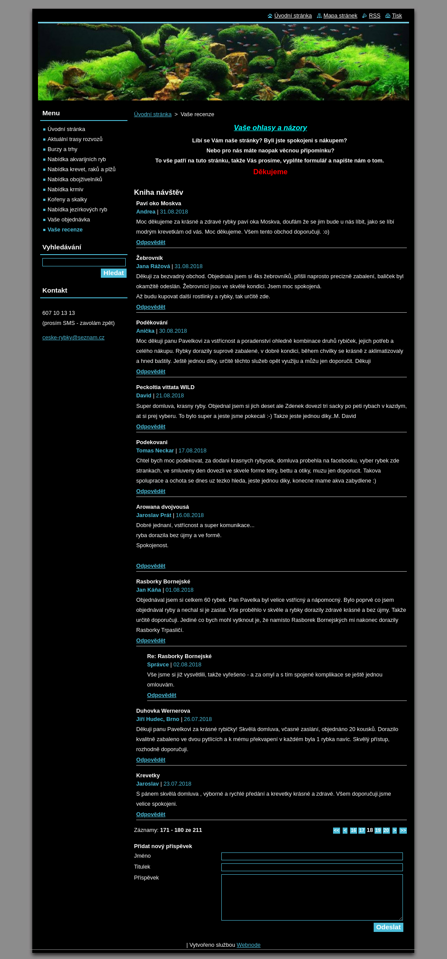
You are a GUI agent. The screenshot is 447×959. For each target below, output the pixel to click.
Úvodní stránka (153, 114)
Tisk (397, 15)
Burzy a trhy (62, 149)
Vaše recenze (65, 229)
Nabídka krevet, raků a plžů (82, 169)
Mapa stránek (340, 15)
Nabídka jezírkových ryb (77, 209)
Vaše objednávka (69, 219)
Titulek (142, 866)
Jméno (142, 855)
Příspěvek (146, 877)
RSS (374, 15)
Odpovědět (150, 242)
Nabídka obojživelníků (75, 179)
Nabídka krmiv (65, 189)
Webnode (249, 945)
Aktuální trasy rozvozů (75, 139)
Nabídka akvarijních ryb (77, 159)
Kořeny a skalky (67, 199)
